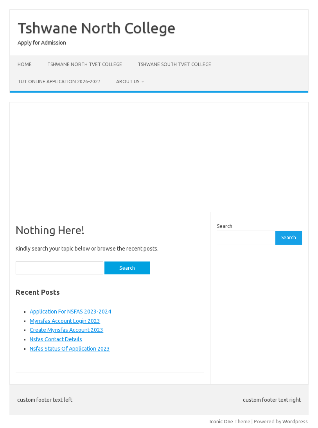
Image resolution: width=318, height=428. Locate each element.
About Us (127, 81)
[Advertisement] (159, 157)
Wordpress (295, 421)
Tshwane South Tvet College (174, 64)
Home (25, 64)
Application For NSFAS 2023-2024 (70, 311)
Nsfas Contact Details (56, 339)
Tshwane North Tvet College (84, 64)
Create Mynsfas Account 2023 (66, 330)
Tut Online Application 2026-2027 (59, 81)
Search (224, 226)
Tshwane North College (97, 28)
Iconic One (221, 421)
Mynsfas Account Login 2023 (65, 321)
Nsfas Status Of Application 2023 (70, 349)
